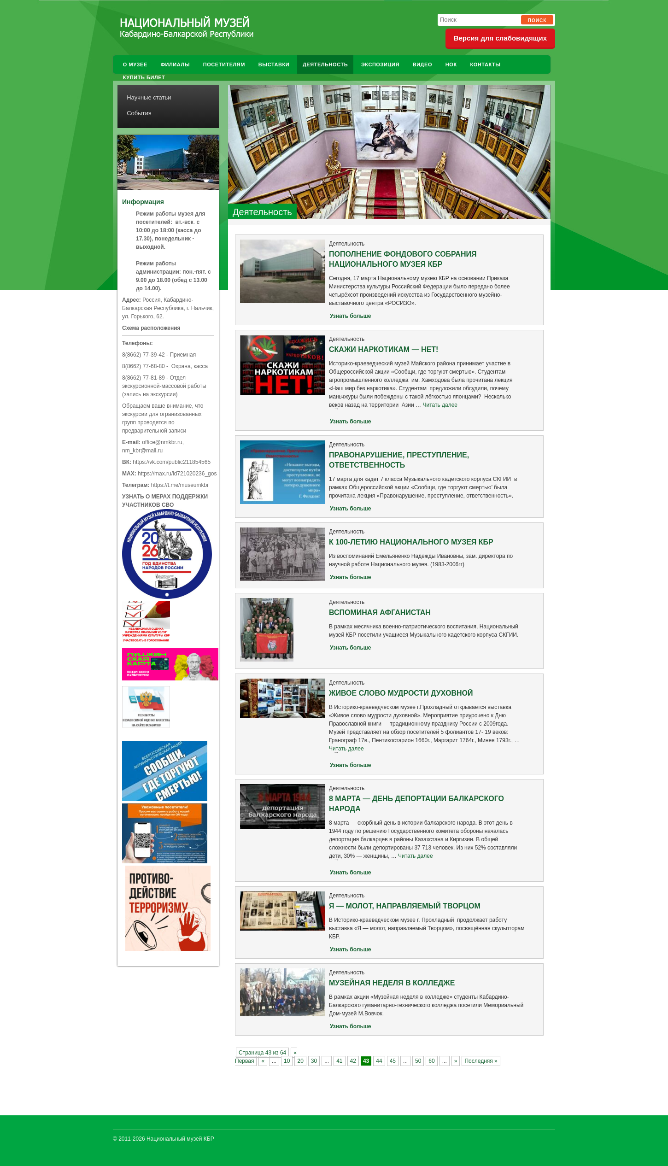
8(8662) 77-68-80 (143, 366)
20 (300, 1061)
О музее (135, 64)
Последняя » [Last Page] (480, 1061)
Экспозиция (380, 64)
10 (287, 1061)
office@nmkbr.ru (162, 442)
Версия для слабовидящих (500, 38)
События (139, 113)
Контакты (485, 64)
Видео (422, 64)
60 (431, 1061)
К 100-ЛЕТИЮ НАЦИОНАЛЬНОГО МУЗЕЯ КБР (411, 542)
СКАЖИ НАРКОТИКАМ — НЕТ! (383, 349)
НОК (451, 64)
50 (418, 1061)
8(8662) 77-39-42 (143, 355)
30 (314, 1061)
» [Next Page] (455, 1061)
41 (339, 1061)
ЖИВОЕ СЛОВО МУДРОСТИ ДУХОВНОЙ (401, 693)
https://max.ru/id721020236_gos (177, 473)
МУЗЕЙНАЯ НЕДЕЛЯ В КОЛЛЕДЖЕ (392, 983)
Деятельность (325, 64)
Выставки (273, 64)
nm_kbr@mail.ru (142, 450)
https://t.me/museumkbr (180, 485)
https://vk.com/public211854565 (172, 462)
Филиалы (175, 64)
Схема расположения (151, 328)
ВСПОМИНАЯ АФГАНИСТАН (380, 612)
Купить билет (144, 77)
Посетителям (224, 64)
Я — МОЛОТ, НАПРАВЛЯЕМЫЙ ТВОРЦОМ (404, 906)
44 (379, 1061)
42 (353, 1061)
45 (393, 1061)
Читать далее (429, 407)
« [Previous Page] (262, 1061)
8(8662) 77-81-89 (143, 378)
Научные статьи (149, 97)
